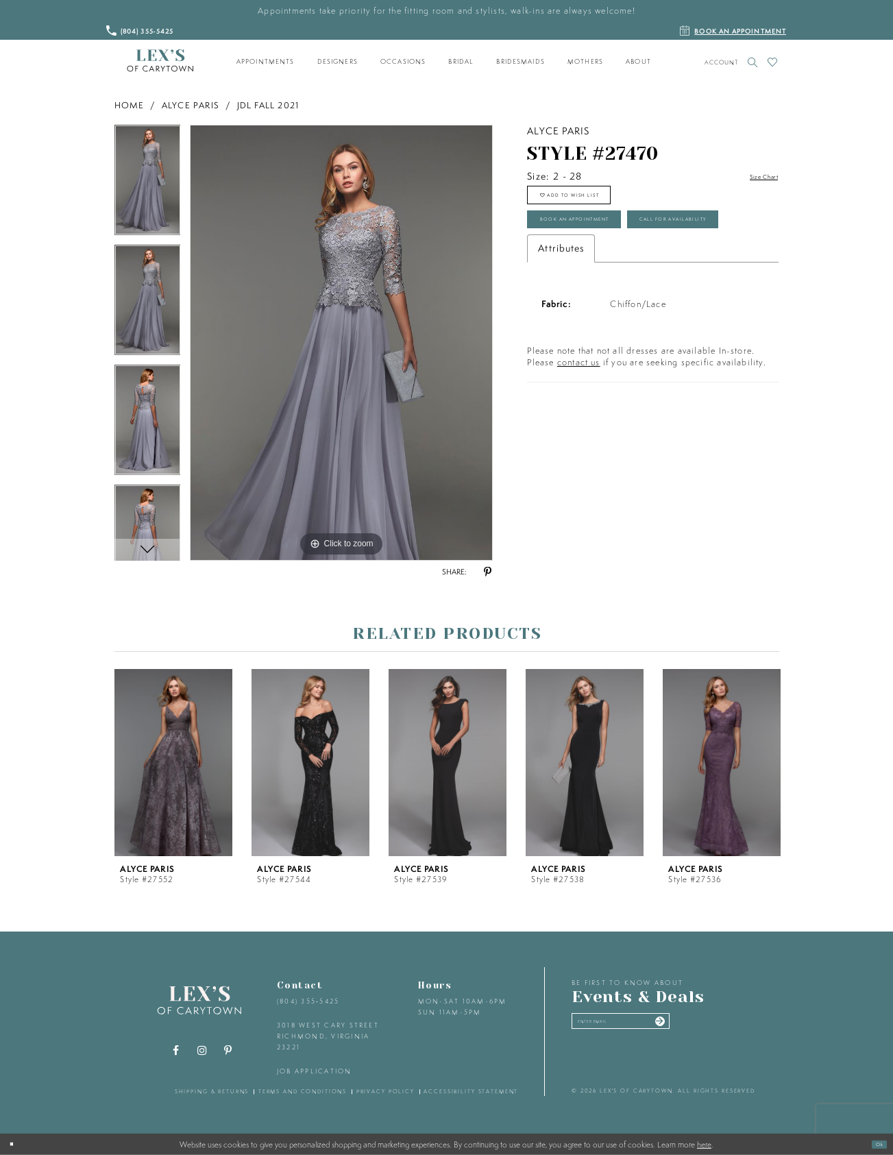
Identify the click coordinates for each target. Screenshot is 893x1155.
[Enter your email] (655, 1027)
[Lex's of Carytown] (160, 61)
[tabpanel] (147, 185)
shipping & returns (212, 1091)
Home (129, 105)
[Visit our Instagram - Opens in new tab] (201, 1050)
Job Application (314, 1071)
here (704, 1144)
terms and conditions (302, 1091)
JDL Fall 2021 (268, 105)
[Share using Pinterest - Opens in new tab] (487, 572)
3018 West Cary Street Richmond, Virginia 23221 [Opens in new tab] (328, 1036)
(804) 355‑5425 (308, 1001)
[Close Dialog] (15, 1144)
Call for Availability (605, 284)
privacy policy (385, 1091)
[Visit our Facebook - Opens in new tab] (175, 1050)
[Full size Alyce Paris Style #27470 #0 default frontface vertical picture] (341, 342)
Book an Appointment (608, 244)
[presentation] (173, 762)
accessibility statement (471, 1091)
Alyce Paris (190, 105)
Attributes (561, 319)
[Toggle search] (753, 62)
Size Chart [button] (755, 177)
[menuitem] (265, 61)
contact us (578, 433)
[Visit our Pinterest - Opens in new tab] (227, 1050)
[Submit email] (721, 1027)
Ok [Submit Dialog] (874, 1144)
